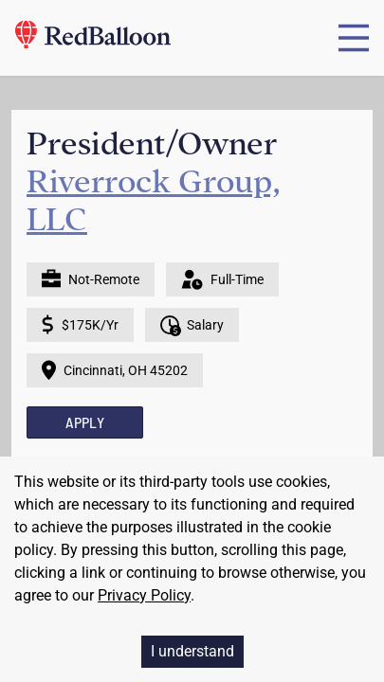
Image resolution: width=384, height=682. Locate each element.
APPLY (84, 422)
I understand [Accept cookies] (192, 651)
